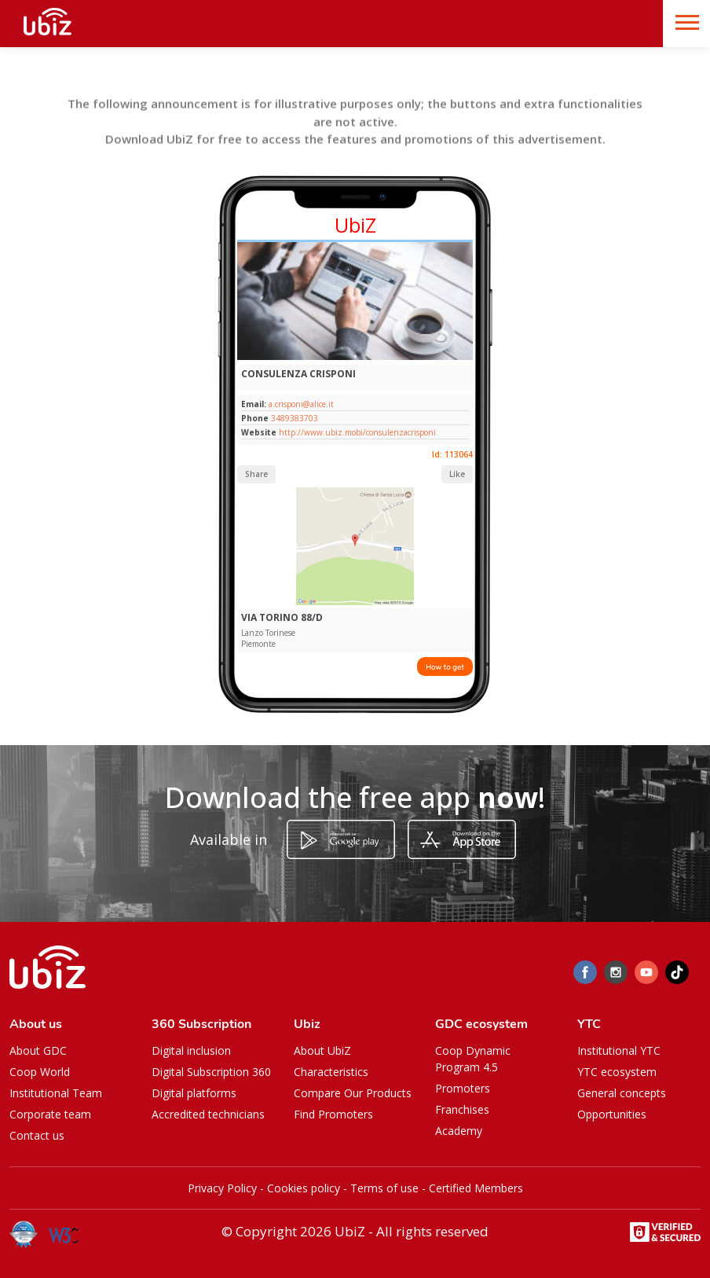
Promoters (462, 1088)
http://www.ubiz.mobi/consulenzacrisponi (357, 432)
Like (457, 473)
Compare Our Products (353, 1092)
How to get (445, 666)
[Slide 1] (355, 356)
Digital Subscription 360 (211, 1071)
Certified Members (476, 1188)
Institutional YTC (619, 1050)
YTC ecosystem (617, 1071)
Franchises (462, 1109)
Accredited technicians (208, 1114)
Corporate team (50, 1114)
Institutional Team (55, 1092)
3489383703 (294, 418)
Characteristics (331, 1071)
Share (256, 473)
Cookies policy (303, 1188)
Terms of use (384, 1188)
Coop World (39, 1071)
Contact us (36, 1135)
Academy (458, 1130)
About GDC (38, 1050)
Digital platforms (194, 1092)
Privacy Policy (222, 1188)
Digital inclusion (191, 1050)
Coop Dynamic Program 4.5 (473, 1058)
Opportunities (611, 1114)
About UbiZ (322, 1050)
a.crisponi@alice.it (300, 403)
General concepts (621, 1092)
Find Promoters (333, 1114)
